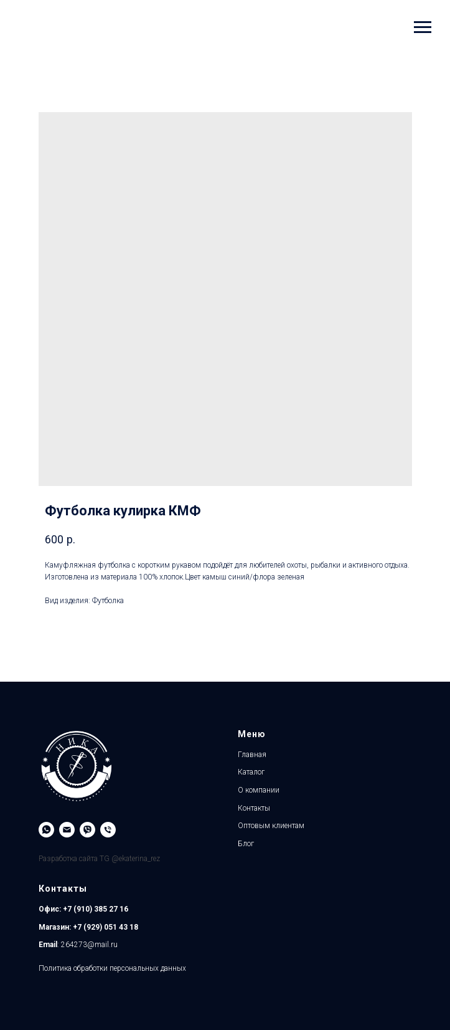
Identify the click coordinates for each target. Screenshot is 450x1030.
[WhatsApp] (46, 829)
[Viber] (87, 829)
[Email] (67, 829)
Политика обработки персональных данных (112, 968)
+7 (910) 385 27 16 (94, 909)
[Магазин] (108, 829)
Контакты (254, 808)
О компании (258, 790)
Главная (252, 754)
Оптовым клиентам (271, 825)
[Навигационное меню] (422, 27)
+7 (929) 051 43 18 (105, 927)
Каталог (251, 772)
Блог (246, 843)
